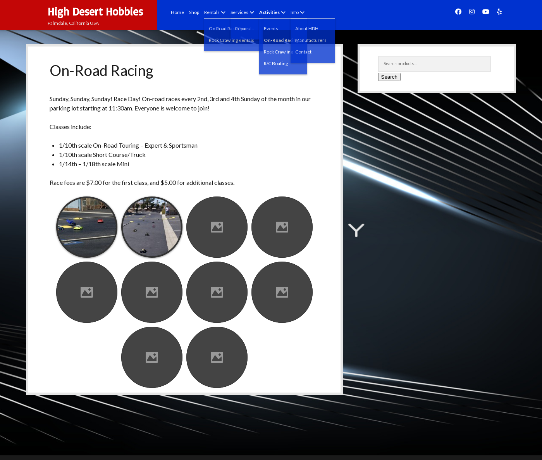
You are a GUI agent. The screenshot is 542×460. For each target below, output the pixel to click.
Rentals (212, 12)
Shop (194, 12)
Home (177, 12)
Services (239, 12)
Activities (269, 12)
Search (389, 77)
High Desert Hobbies (95, 11)
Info (295, 12)
